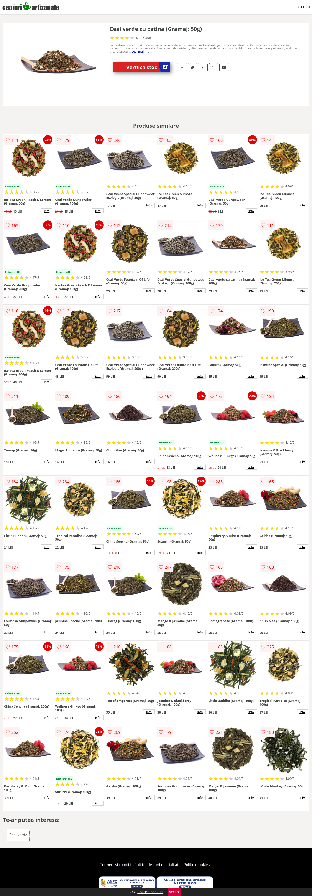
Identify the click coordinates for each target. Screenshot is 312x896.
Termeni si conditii (115, 864)
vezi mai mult (142, 51)
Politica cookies (197, 864)
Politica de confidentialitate (158, 864)
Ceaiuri (304, 7)
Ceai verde (18, 834)
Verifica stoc (148, 67)
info (46, 211)
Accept (174, 891)
